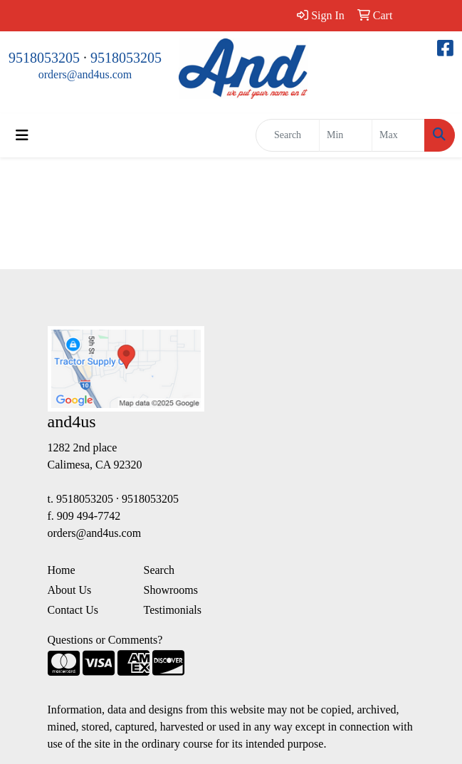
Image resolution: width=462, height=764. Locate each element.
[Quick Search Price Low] (345, 135)
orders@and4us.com (85, 74)
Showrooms (171, 590)
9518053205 (44, 58)
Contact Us (73, 610)
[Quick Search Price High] (398, 135)
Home (61, 570)
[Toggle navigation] (22, 135)
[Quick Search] (288, 135)
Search (159, 570)
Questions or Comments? (105, 640)
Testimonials (173, 610)
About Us (70, 590)
